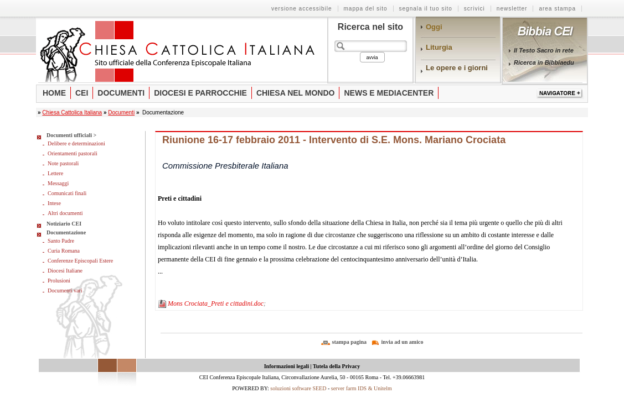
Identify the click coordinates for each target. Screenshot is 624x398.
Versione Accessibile (301, 9)
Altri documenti (65, 213)
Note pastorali (63, 163)
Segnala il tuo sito (425, 9)
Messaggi (58, 183)
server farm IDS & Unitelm (361, 388)
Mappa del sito (366, 9)
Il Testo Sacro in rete (544, 50)
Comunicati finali (67, 193)
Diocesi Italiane (65, 271)
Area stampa (557, 9)
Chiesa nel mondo (295, 92)
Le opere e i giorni (457, 68)
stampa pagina (349, 342)
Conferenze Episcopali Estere (80, 261)
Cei (81, 92)
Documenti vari (65, 290)
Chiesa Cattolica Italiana (72, 112)
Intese (54, 203)
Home (54, 92)
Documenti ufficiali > (71, 135)
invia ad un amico (402, 342)
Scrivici (474, 9)
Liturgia (439, 47)
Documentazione (66, 232)
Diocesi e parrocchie (200, 92)
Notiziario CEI (64, 224)
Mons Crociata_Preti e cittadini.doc (216, 303)
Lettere (55, 173)
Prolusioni (59, 280)
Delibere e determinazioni (76, 143)
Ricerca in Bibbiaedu (544, 62)
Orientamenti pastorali (72, 153)
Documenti (121, 92)
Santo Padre (61, 241)
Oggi (434, 27)
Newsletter (512, 9)
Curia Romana (64, 251)
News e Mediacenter (389, 92)
